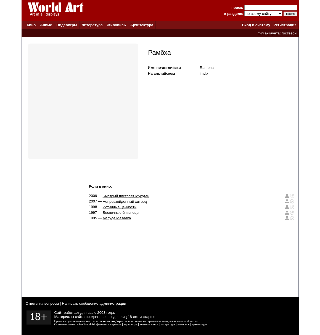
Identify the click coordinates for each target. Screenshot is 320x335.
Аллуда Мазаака (117, 218)
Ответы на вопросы (42, 303)
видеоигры (130, 324)
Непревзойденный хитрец (125, 201)
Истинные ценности (119, 207)
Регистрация (285, 25)
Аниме (46, 25)
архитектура (200, 324)
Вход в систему (256, 25)
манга (154, 324)
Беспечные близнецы (121, 212)
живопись (183, 324)
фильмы (101, 324)
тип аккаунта (269, 33)
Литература (92, 25)
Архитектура (141, 25)
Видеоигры (66, 25)
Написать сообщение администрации (94, 303)
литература (167, 324)
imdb (204, 73)
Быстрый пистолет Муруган (126, 196)
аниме (144, 324)
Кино (31, 25)
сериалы (115, 324)
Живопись (116, 25)
